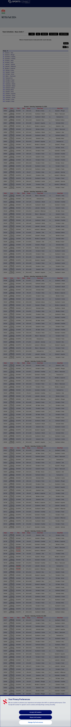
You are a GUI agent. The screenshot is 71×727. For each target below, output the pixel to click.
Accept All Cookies (35, 715)
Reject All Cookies (35, 720)
